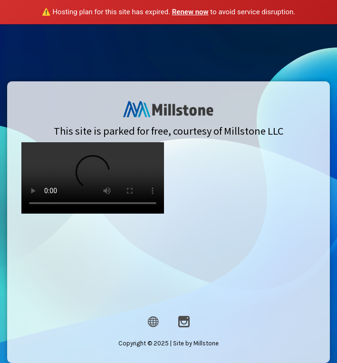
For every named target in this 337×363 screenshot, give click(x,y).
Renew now (190, 12)
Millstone (206, 341)
